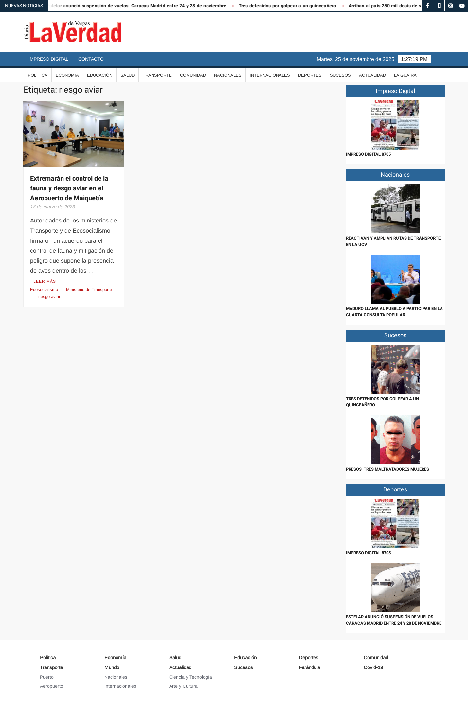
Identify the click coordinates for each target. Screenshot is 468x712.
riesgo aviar (49, 296)
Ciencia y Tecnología (190, 677)
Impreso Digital (48, 59)
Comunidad (193, 75)
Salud (127, 75)
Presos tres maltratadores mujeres (387, 469)
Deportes (310, 75)
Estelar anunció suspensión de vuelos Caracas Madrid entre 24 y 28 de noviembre (140, 5)
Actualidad (372, 75)
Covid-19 (373, 667)
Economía (67, 75)
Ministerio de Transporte (89, 289)
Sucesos (340, 75)
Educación (99, 75)
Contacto (91, 59)
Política (37, 75)
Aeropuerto (51, 686)
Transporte (157, 75)
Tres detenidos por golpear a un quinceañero (291, 5)
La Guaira (405, 75)
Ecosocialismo (44, 289)
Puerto (47, 677)
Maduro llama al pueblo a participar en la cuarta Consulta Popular (394, 311)
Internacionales (270, 75)
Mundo (111, 667)
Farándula (309, 667)
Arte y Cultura (183, 686)
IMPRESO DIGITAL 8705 (368, 154)
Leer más (44, 281)
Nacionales (228, 75)
